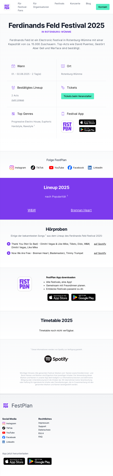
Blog (88, 3)
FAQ (40, 436)
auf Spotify (100, 243)
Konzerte (75, 3)
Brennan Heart (81, 210)
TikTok (7, 428)
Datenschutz (44, 430)
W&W (32, 210)
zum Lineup (18, 100)
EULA (41, 433)
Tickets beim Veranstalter (78, 96)
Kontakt (102, 6)
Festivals (59, 3)
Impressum (43, 423)
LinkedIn (8, 442)
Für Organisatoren (41, 5)
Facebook (9, 437)
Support (42, 426)
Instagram (9, 423)
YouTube (8, 432)
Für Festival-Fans (22, 7)
